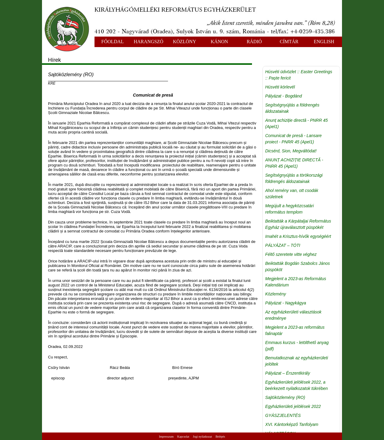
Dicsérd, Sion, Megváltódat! (290, 150)
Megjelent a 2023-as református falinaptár (295, 330)
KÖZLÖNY (184, 41)
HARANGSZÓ (149, 41)
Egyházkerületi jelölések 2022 (293, 406)
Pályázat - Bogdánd (283, 96)
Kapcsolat (183, 436)
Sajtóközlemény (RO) (285, 397)
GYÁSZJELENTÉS (283, 415)
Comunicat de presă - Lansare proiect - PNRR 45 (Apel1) (293, 138)
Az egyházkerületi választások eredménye (293, 315)
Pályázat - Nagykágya (285, 303)
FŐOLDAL (112, 41)
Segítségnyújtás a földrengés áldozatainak (292, 108)
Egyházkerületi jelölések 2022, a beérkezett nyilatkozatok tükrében (296, 385)
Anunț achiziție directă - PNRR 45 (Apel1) (296, 123)
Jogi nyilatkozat (202, 436)
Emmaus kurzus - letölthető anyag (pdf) (297, 345)
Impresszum (166, 436)
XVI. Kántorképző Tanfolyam (291, 424)
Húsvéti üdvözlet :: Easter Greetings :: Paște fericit (298, 74)
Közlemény (275, 294)
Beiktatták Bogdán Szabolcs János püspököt (297, 266)
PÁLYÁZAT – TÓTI (282, 245)
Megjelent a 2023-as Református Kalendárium (295, 281)
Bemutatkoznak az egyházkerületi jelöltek (296, 361)
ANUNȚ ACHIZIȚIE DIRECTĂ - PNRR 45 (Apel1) (294, 163)
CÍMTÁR (289, 41)
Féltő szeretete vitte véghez (290, 254)
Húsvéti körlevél (280, 87)
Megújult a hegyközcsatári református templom (289, 208)
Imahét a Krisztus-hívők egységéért (298, 236)
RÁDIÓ (254, 41)
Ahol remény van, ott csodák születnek (291, 193)
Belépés (220, 436)
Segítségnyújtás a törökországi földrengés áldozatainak (293, 178)
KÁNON (219, 41)
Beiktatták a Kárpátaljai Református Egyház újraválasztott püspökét (298, 224)
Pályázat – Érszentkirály (287, 373)
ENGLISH (324, 41)
